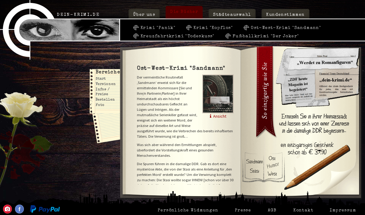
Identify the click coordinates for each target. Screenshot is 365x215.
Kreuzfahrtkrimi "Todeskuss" (177, 36)
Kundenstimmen (285, 15)
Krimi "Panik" (157, 28)
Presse (243, 210)
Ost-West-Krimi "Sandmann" (286, 28)
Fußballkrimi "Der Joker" (266, 36)
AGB (272, 210)
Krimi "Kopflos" (213, 28)
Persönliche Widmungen (188, 210)
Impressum (343, 210)
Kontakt (303, 210)
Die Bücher (184, 12)
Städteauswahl (232, 15)
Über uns (144, 15)
